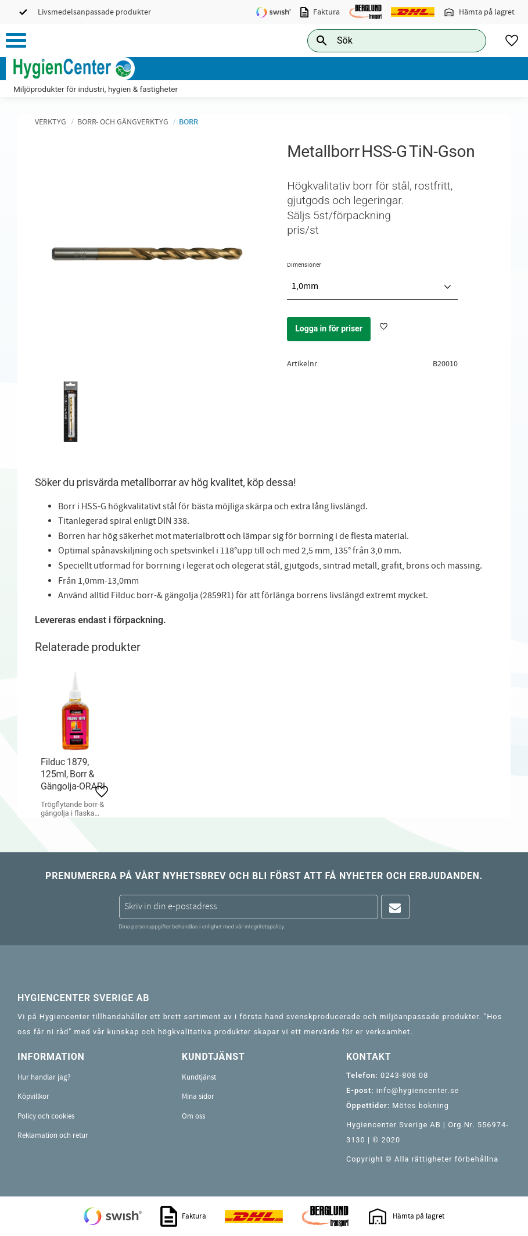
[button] (16, 40)
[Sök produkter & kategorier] (383, 40)
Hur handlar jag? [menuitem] (44, 1077)
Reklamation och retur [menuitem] (52, 1135)
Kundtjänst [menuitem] (199, 1077)
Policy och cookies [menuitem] (45, 1116)
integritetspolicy (264, 926)
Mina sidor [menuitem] (198, 1096)
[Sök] (468, 40)
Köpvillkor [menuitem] (33, 1096)
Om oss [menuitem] (193, 1116)
